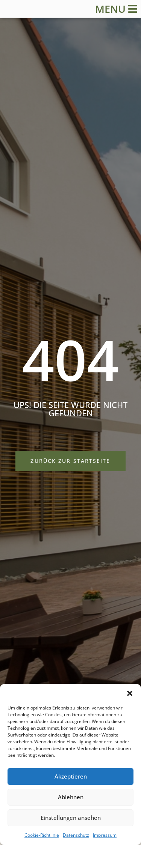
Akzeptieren (71, 776)
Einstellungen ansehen (71, 817)
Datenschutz (76, 835)
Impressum (105, 835)
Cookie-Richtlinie (41, 835)
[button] (129, 693)
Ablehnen (70, 797)
